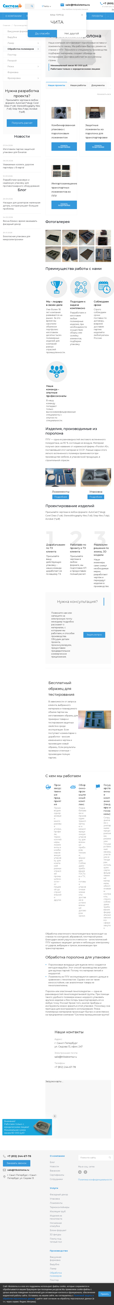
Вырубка (54, 1264)
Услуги (54, 1188)
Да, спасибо (42, 33)
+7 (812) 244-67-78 (65, 1067)
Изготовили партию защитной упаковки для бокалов (19, 151)
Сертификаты (57, 1175)
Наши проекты (56, 85)
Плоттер (54, 1280)
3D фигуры (55, 1234)
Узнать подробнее (64, 146)
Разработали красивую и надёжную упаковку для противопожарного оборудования (21, 183)
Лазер (53, 1268)
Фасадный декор (59, 1194)
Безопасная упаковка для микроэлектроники (16, 238)
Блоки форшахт (58, 1230)
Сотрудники (56, 1179)
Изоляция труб (58, 1211)
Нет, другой (71, 33)
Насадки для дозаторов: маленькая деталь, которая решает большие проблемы (21, 205)
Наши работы (78, 85)
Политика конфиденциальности (95, 1179)
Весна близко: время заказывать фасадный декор (20, 222)
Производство (59, 1250)
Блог (52, 1162)
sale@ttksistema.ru (77, 5)
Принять (105, 1294)
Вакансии (55, 1170)
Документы (98, 85)
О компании (57, 1156)
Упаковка (55, 1198)
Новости (54, 1166)
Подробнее (60, 497)
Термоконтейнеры (59, 1207)
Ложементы (56, 1203)
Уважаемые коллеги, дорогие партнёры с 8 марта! (18, 166)
